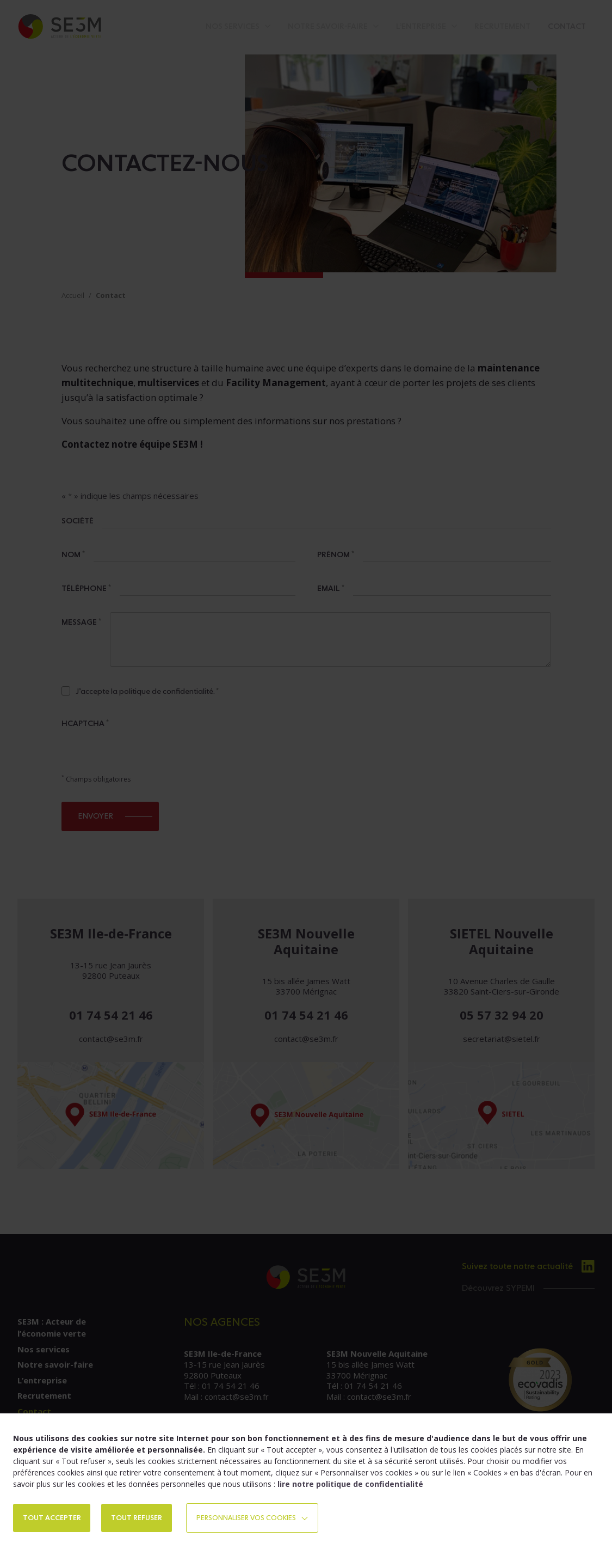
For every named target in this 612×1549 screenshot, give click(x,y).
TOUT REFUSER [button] (163, 1517)
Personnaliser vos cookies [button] (304, 1517)
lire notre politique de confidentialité (350, 1483)
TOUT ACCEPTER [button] (60, 1517)
